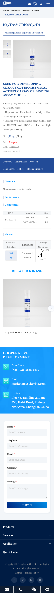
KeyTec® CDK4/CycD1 (16, 14)
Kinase (35, 10)
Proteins (26, 10)
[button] (51, 308)
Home (6, 10)
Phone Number (27, 368)
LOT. (11, 255)
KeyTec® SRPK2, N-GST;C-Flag (21, 332)
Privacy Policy (32, 573)
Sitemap (18, 573)
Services (27, 535)
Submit (27, 505)
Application (27, 544)
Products (15, 10)
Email (27, 382)
